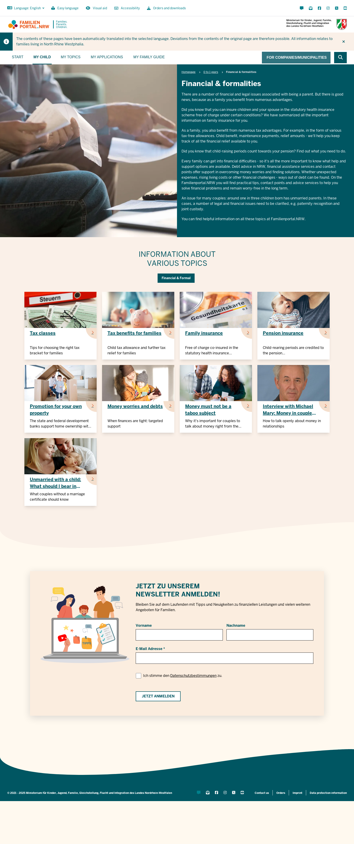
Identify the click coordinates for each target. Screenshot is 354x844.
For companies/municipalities (297, 57)
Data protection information (328, 793)
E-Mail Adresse (149, 648)
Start (17, 57)
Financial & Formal (176, 278)
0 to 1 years (210, 72)
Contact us (262, 793)
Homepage (189, 72)
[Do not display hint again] (343, 41)
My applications (107, 57)
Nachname (235, 625)
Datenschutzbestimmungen (193, 675)
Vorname (144, 625)
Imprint (297, 793)
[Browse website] (340, 57)
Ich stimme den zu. (182, 675)
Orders (280, 793)
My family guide (149, 57)
